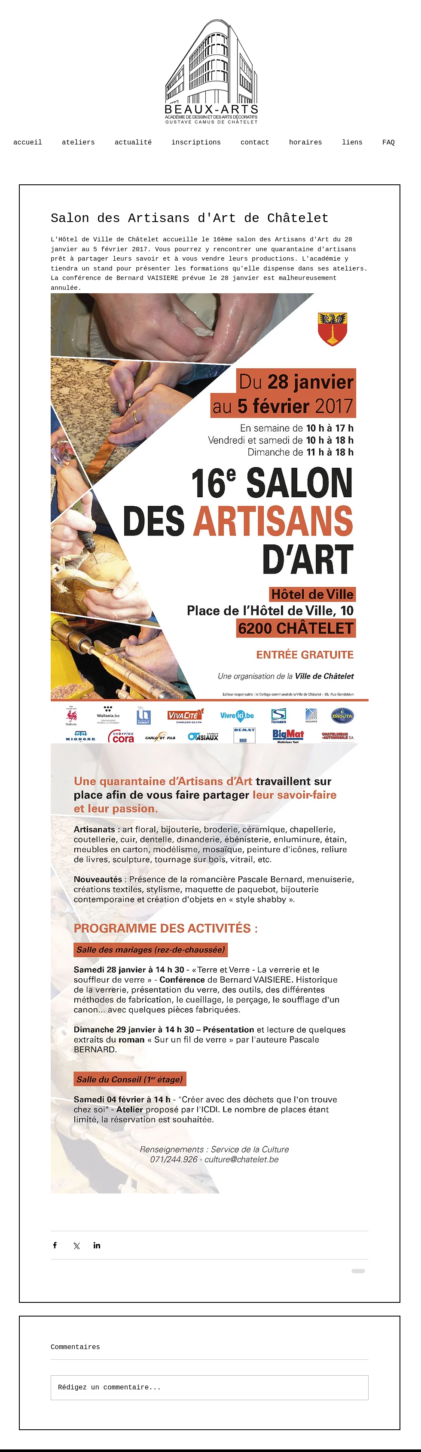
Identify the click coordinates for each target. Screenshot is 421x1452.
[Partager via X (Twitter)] (76, 1245)
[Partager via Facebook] (55, 1245)
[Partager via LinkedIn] (97, 1245)
